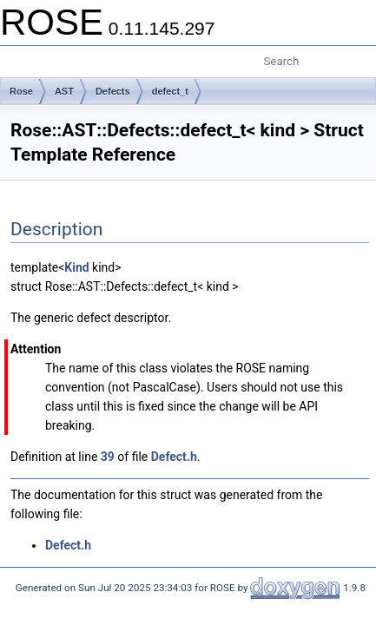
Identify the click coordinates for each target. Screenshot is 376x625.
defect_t (170, 91)
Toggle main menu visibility (23, 54)
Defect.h (174, 457)
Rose (21, 91)
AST (64, 91)
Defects (113, 91)
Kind (76, 267)
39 (108, 457)
